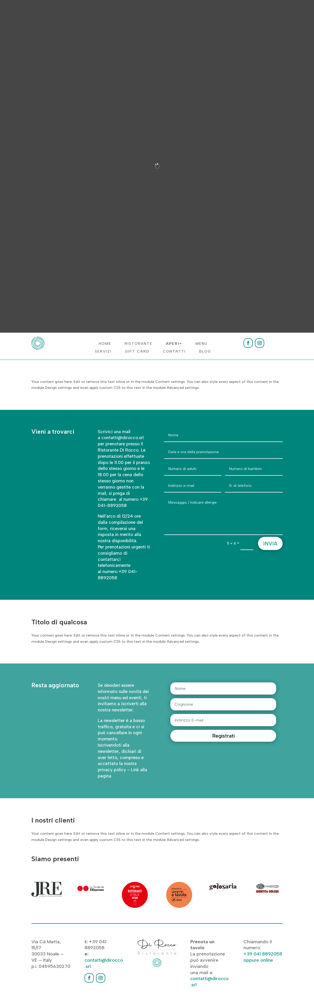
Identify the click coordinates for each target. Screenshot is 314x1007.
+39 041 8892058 (262, 954)
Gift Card (137, 352)
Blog (205, 352)
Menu (201, 344)
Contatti (174, 352)
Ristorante (138, 344)
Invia (270, 543)
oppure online (258, 960)
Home (105, 344)
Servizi (103, 352)
